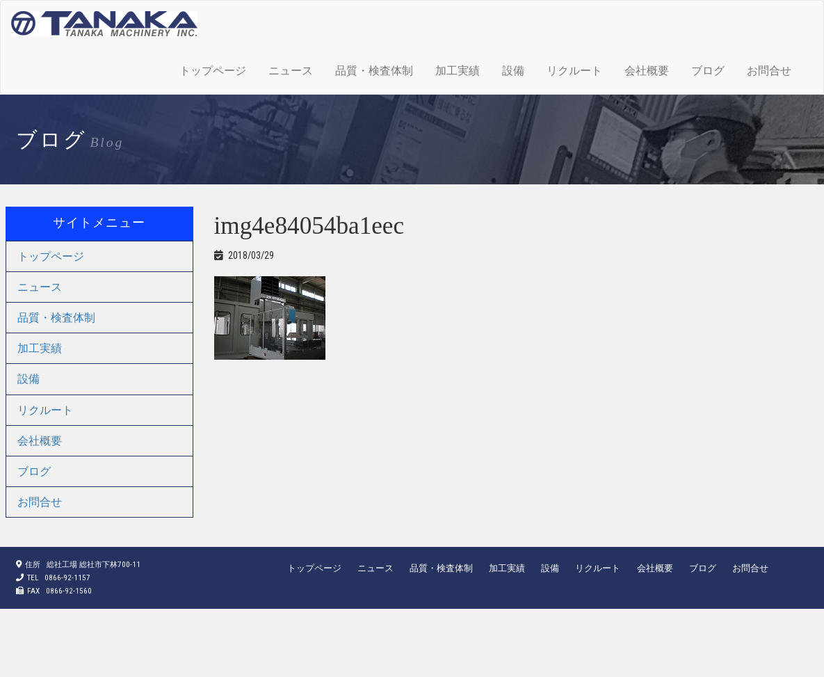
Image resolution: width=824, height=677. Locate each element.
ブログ (708, 71)
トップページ (212, 71)
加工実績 (457, 71)
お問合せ (769, 71)
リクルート (574, 71)
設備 (513, 71)
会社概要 (646, 71)
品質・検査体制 (374, 71)
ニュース (290, 71)
